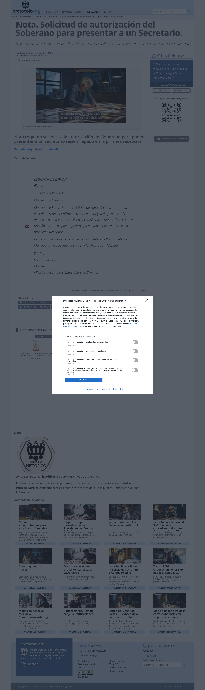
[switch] (135, 342)
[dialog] (102, 345)
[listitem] (102, 336)
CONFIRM (84, 380)
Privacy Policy (117, 389)
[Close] (147, 301)
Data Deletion (87, 389)
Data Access (102, 389)
